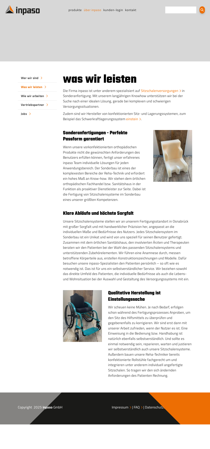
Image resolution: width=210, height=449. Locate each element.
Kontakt (130, 10)
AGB (186, 407)
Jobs (24, 113)
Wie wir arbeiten (32, 96)
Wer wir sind (29, 78)
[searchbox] (180, 10)
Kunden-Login (113, 10)
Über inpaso (92, 10)
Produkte (75, 10)
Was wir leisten (31, 87)
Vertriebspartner (32, 104)
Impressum (120, 407)
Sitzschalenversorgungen (159, 90)
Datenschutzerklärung (161, 407)
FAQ (137, 407)
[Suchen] (202, 10)
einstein (132, 119)
